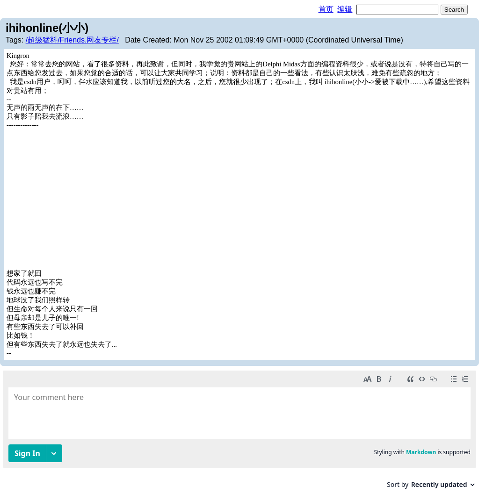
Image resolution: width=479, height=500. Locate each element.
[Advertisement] (239, 199)
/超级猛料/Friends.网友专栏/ (72, 40)
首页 (326, 9)
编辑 (344, 9)
